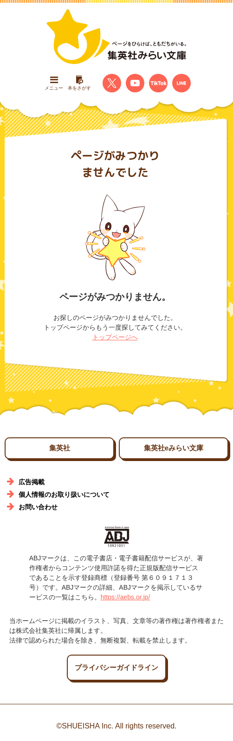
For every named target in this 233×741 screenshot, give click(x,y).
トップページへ (115, 337)
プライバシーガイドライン (116, 667)
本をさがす (79, 83)
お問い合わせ (38, 507)
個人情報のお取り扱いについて (64, 494)
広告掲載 (32, 482)
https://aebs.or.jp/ (125, 597)
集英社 (59, 448)
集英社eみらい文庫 (173, 448)
